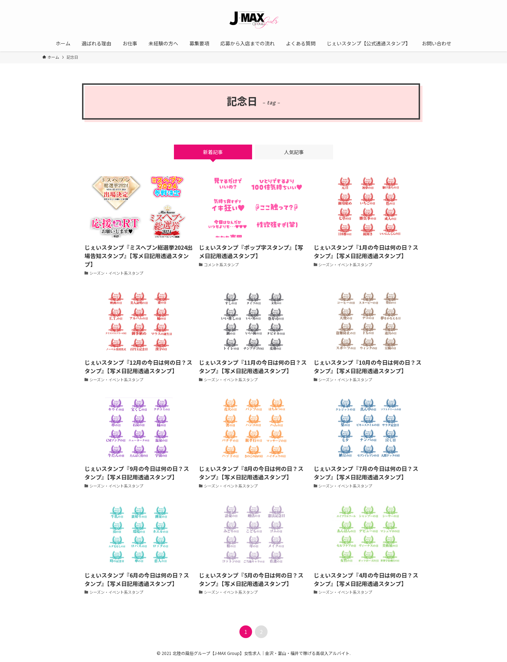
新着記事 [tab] (213, 151)
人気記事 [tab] (294, 151)
